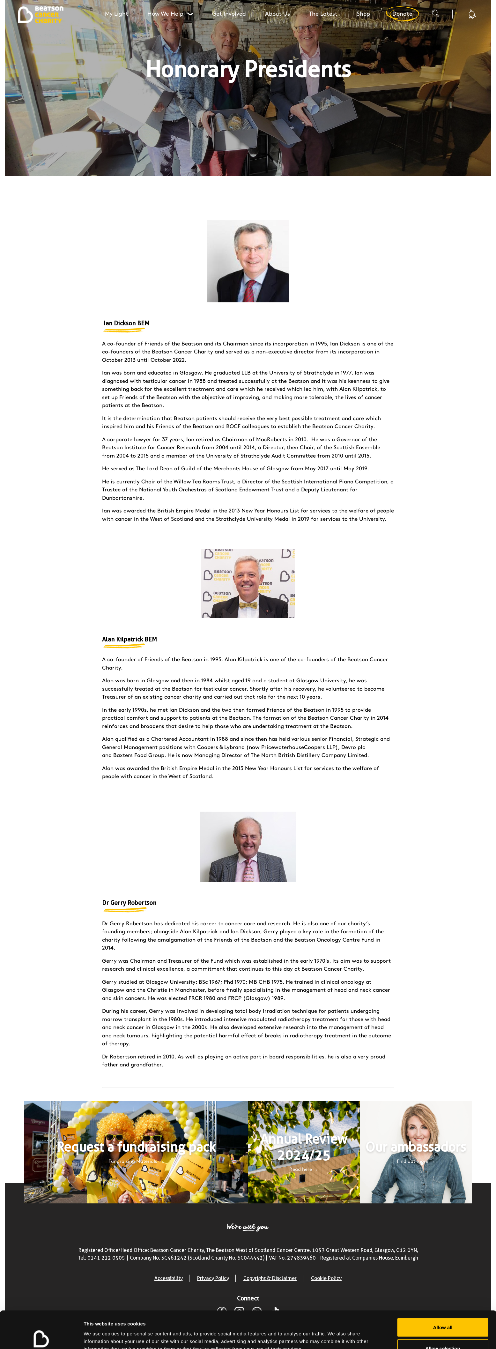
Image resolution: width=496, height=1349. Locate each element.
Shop (363, 14)
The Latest (323, 14)
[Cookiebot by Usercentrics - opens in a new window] (41, 1336)
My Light (116, 14)
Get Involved (229, 14)
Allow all (443, 1290)
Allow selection (442, 1311)
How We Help (171, 14)
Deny (443, 1332)
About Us (277, 14)
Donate (402, 13)
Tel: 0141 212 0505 (101, 1258)
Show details (335, 1332)
